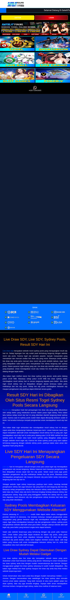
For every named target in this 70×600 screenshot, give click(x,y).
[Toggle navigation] (3, 4)
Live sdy (6, 467)
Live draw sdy (8, 351)
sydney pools (24, 514)
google (64, 576)
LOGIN (51, 18)
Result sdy (7, 410)
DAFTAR (18, 18)
